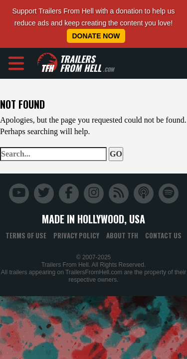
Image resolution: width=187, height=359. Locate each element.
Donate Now (96, 36)
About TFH (122, 235)
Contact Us (163, 235)
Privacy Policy (76, 235)
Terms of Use (25, 235)
